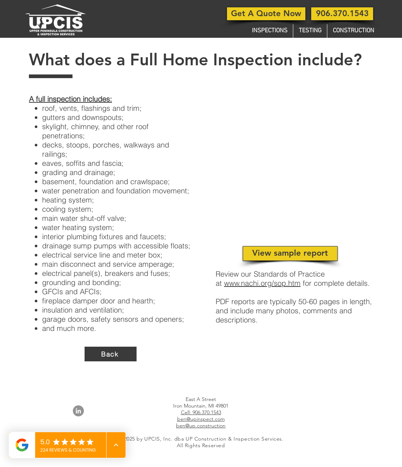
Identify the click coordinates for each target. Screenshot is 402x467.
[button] (269, 31)
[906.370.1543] (342, 14)
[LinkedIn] (78, 410)
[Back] (111, 354)
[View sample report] (290, 253)
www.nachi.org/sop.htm (262, 283)
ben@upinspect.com (201, 419)
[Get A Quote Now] (266, 14)
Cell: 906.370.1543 (201, 412)
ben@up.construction (201, 425)
